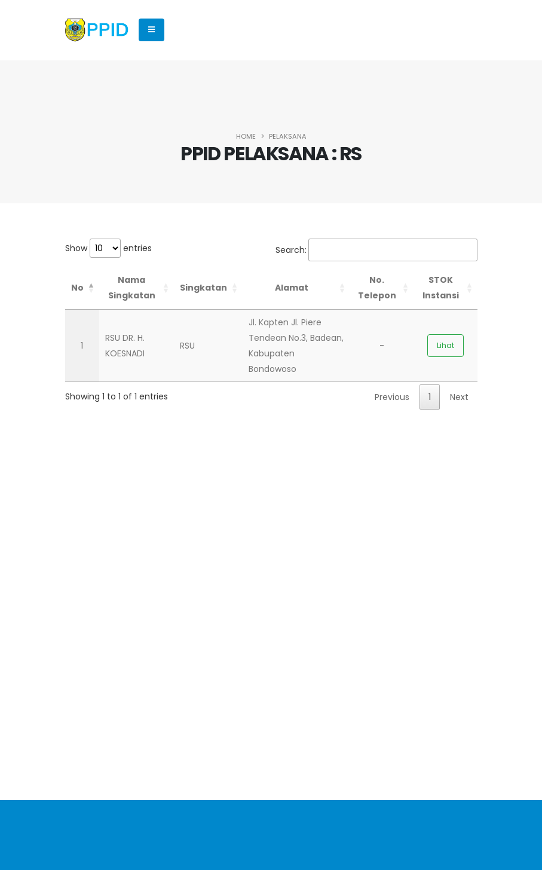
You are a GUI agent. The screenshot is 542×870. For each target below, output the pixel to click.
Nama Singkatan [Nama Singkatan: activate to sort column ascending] (131, 287)
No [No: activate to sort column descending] (77, 288)
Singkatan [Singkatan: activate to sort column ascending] (203, 288)
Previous (392, 397)
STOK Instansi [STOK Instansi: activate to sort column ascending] (440, 287)
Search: (376, 250)
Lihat (445, 345)
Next (459, 397)
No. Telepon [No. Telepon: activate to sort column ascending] (377, 287)
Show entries (108, 248)
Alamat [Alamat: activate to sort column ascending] (291, 288)
